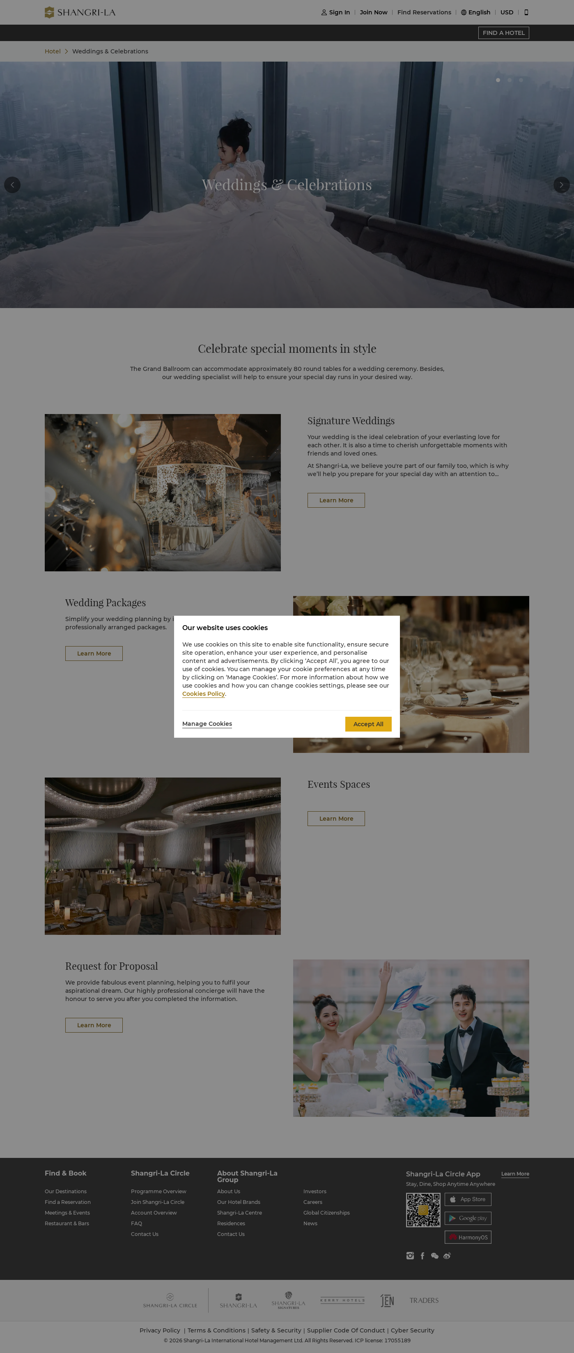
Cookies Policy (203, 693)
